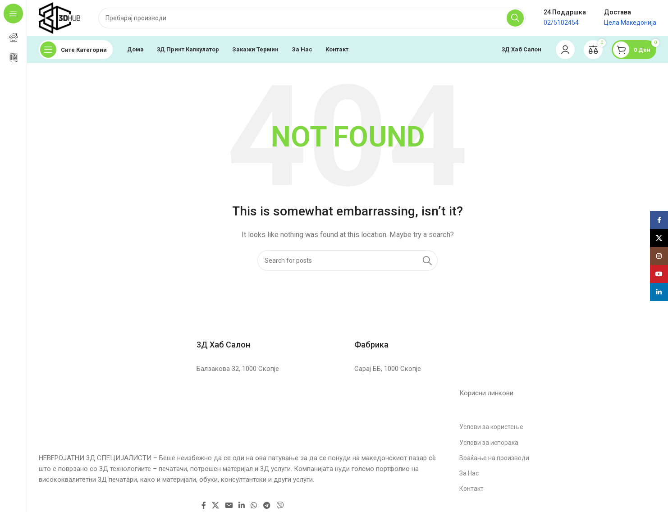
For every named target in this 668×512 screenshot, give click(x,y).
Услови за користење (491, 426)
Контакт (471, 488)
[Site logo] (59, 18)
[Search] (312, 18)
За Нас (469, 473)
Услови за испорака (488, 442)
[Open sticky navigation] (75, 50)
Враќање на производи (494, 458)
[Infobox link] (269, 335)
